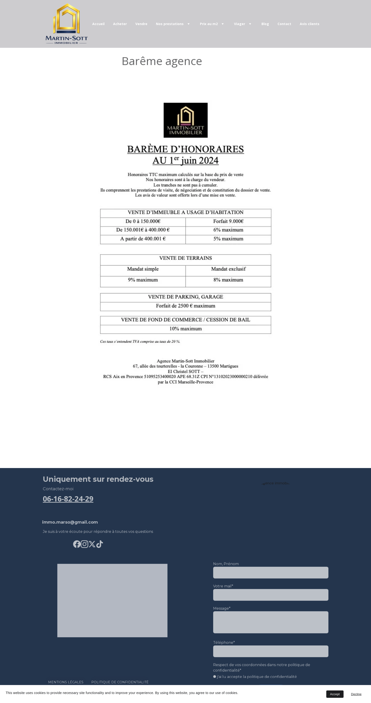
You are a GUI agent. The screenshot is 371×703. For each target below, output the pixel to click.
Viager (239, 24)
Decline (356, 694)
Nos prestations (170, 24)
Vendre (141, 24)
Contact (284, 24)
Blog (265, 24)
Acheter (120, 24)
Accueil (98, 24)
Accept (335, 694)
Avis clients (309, 24)
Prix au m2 (209, 24)
